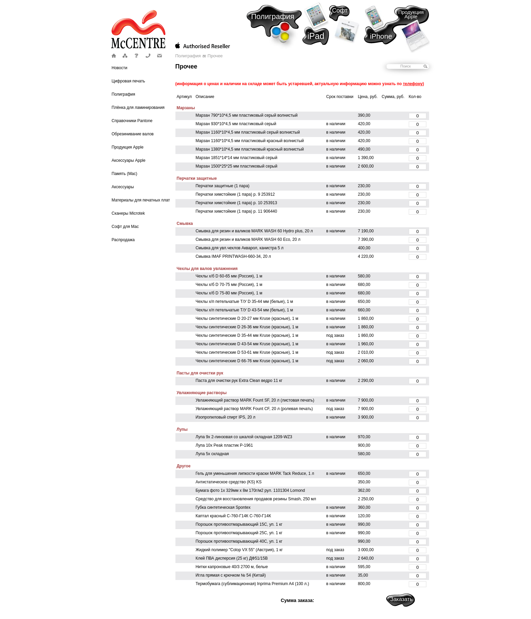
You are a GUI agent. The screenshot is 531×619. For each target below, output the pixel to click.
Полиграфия (273, 16)
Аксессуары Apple (129, 160)
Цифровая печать (128, 81)
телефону (413, 83)
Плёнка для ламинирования (138, 107)
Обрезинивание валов (133, 134)
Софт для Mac (125, 226)
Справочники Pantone (132, 120)
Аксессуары (123, 187)
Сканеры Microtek (128, 213)
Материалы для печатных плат (141, 200)
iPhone (381, 36)
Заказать (401, 599)
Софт (340, 10)
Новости (119, 67)
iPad (315, 36)
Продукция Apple (411, 14)
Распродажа (123, 239)
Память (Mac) (124, 173)
